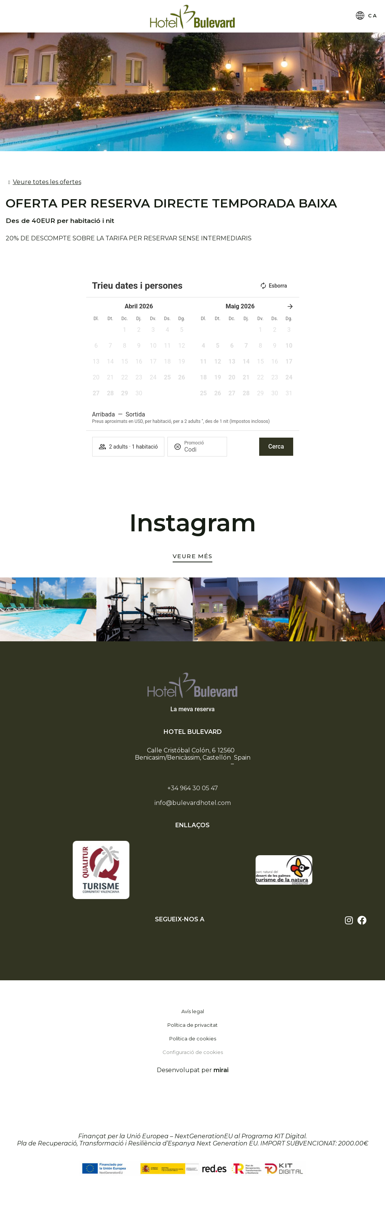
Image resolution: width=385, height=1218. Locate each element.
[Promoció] (202, 449)
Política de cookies (192, 1038)
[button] (125, 332)
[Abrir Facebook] (361, 920)
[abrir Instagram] (349, 920)
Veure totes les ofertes (47, 182)
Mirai (221, 1070)
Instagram (192, 522)
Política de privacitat (192, 1025)
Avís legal (192, 1011)
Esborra (273, 285)
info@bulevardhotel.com (193, 802)
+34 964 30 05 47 (192, 788)
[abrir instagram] (193, 557)
